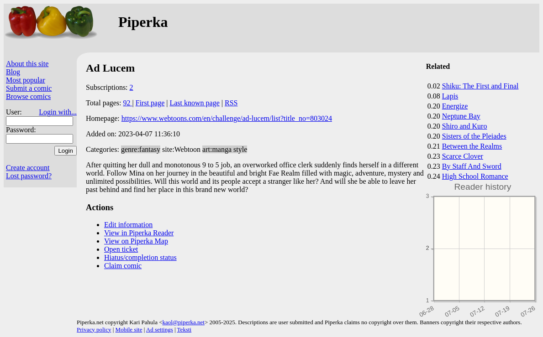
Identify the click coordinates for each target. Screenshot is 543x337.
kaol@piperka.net (183, 322)
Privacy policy (94, 329)
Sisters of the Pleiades (474, 136)
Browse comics (28, 96)
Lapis (450, 96)
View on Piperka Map (136, 241)
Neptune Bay (461, 116)
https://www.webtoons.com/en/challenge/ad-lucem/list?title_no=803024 (226, 118)
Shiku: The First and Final (480, 86)
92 (127, 103)
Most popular (25, 80)
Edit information (128, 224)
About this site (27, 63)
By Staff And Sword (471, 166)
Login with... (58, 112)
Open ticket (121, 249)
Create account (28, 167)
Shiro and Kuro (464, 126)
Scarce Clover (462, 156)
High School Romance (475, 176)
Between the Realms (472, 146)
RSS (231, 103)
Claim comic (123, 266)
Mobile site (129, 329)
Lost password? (29, 176)
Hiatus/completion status (140, 257)
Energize (455, 106)
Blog (13, 72)
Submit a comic (29, 88)
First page (150, 103)
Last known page (194, 103)
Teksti (184, 329)
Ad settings (159, 329)
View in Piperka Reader (139, 233)
